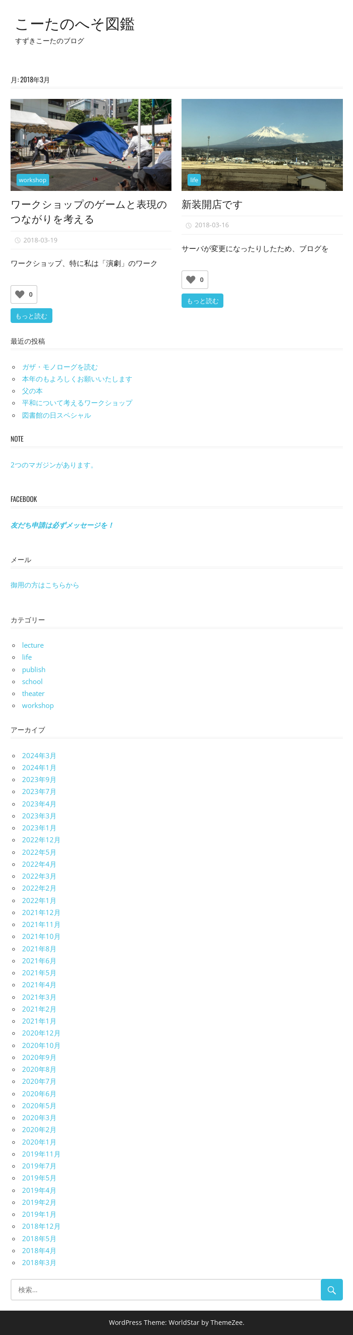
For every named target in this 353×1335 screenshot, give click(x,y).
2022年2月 (39, 887)
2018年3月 (39, 1262)
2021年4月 (39, 984)
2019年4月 (39, 1190)
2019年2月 (39, 1202)
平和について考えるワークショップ (77, 402)
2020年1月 (39, 1141)
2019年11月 (41, 1153)
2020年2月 (39, 1129)
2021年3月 (39, 996)
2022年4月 (39, 864)
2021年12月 (41, 912)
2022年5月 (39, 852)
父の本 (32, 390)
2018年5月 (39, 1238)
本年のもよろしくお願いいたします (77, 378)
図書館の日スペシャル (56, 415)
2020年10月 (41, 1045)
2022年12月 (41, 839)
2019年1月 (39, 1214)
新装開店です (212, 203)
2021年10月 (41, 936)
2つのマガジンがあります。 (54, 464)
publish (34, 669)
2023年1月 (39, 827)
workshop (32, 180)
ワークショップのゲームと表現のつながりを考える (89, 210)
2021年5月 (39, 972)
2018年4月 (39, 1250)
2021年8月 (39, 948)
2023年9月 (39, 779)
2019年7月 (39, 1165)
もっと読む (31, 315)
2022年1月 (39, 900)
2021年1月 (39, 1020)
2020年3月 (39, 1117)
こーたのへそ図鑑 (75, 22)
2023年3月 (39, 815)
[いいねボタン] (20, 294)
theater (33, 693)
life (194, 180)
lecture (33, 645)
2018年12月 (41, 1226)
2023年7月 (39, 791)
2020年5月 (39, 1105)
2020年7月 (39, 1081)
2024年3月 (39, 755)
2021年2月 (39, 1008)
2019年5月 (39, 1177)
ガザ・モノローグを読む (60, 366)
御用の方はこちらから (45, 584)
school (32, 681)
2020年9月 (39, 1057)
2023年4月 (39, 803)
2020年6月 (39, 1093)
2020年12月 (41, 1032)
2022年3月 (39, 875)
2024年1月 (39, 767)
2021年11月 (41, 924)
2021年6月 (39, 960)
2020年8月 (39, 1069)
